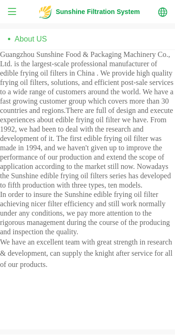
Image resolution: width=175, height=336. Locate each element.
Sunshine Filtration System (98, 11)
